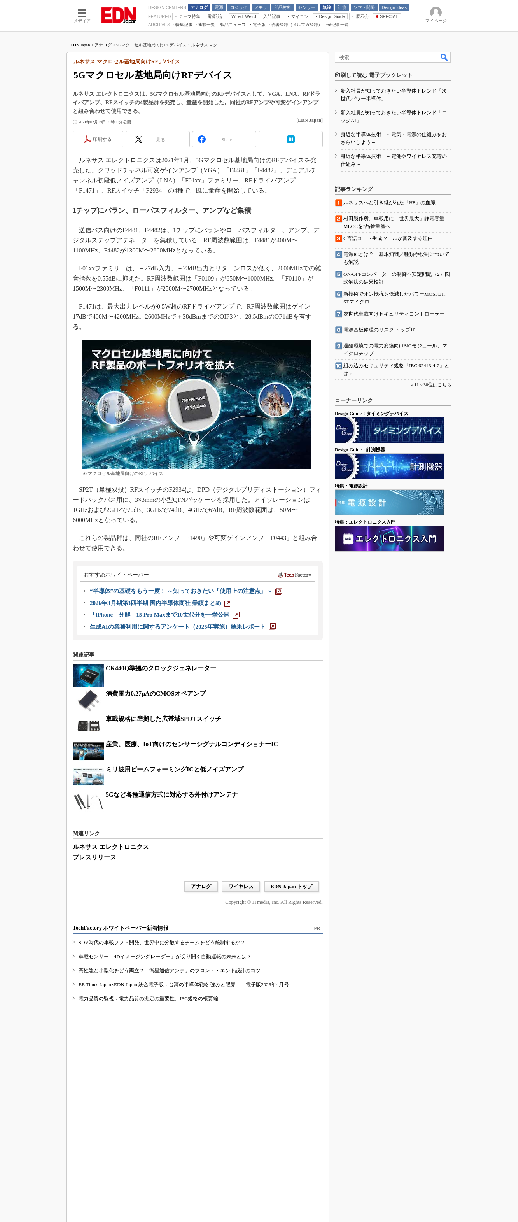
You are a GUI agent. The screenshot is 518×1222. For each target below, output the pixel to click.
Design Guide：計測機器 (360, 449)
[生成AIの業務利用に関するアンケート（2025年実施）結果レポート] (183, 627)
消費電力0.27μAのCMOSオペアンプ (156, 693)
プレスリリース (94, 857)
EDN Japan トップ (291, 886)
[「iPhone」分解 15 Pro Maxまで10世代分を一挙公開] (165, 615)
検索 (445, 57)
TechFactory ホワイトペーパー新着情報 (120, 928)
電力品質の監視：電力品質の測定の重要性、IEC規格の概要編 (148, 998)
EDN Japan (80, 44)
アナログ (103, 44)
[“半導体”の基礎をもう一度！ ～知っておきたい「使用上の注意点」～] (186, 591)
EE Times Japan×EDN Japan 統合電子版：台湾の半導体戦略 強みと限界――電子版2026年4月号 (184, 984)
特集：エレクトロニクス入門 (365, 522)
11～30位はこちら (433, 384)
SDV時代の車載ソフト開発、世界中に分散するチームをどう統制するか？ (162, 942)
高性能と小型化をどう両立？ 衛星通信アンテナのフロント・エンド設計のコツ (170, 970)
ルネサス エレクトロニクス (111, 846)
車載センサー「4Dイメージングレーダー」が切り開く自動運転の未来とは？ (165, 956)
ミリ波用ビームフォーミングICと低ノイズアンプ (174, 769)
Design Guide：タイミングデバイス (371, 413)
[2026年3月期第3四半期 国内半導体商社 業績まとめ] (160, 603)
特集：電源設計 (351, 486)
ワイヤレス (241, 886)
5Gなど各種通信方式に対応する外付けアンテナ (172, 794)
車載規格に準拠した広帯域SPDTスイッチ (163, 718)
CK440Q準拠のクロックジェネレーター (161, 668)
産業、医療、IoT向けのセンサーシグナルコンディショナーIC (192, 744)
